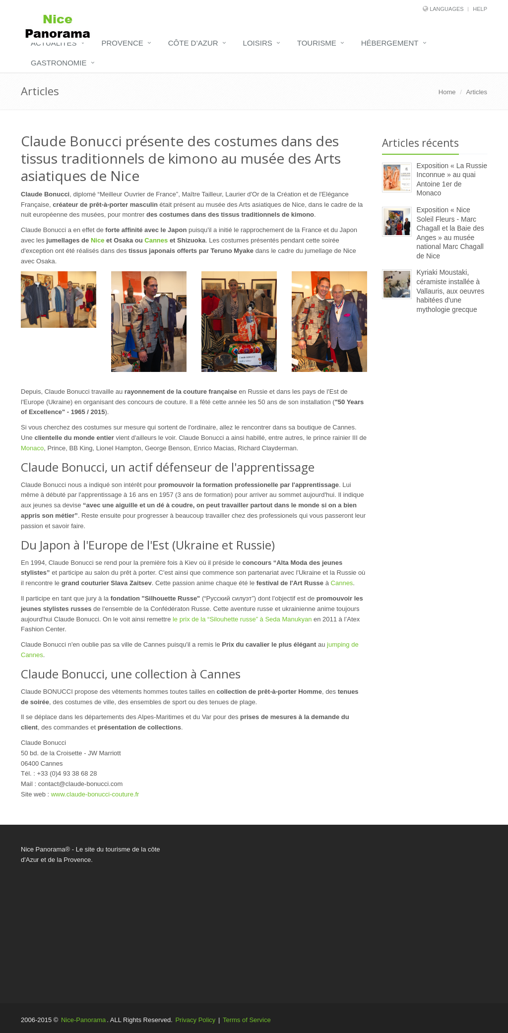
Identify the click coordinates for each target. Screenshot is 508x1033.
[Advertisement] (435, 483)
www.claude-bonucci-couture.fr (95, 794)
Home (447, 92)
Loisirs (257, 43)
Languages (446, 9)
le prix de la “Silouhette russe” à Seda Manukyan (242, 619)
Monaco (32, 448)
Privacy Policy (195, 1020)
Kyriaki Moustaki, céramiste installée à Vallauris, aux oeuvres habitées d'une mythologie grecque (451, 290)
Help (480, 9)
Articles (476, 92)
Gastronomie (59, 63)
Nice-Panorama (83, 1020)
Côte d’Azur (193, 43)
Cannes (156, 240)
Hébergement (390, 43)
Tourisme (316, 43)
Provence (122, 43)
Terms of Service (247, 1020)
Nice (97, 240)
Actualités (54, 43)
